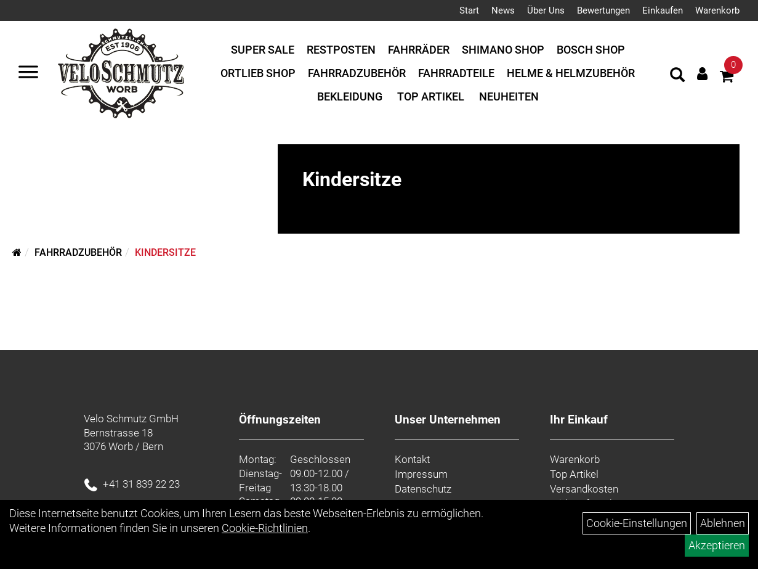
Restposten (341, 49)
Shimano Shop (503, 49)
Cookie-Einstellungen (636, 523)
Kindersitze (165, 252)
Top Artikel (430, 96)
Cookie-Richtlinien (265, 528)
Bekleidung (349, 96)
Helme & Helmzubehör (571, 73)
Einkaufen (662, 10)
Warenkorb (717, 10)
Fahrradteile (456, 73)
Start (469, 10)
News (503, 10)
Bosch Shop (591, 49)
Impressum (421, 474)
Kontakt (412, 459)
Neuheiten (509, 96)
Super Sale (262, 49)
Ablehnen (722, 523)
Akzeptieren (716, 545)
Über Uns (546, 10)
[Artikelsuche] (677, 76)
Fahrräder (419, 49)
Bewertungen (603, 10)
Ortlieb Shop (258, 73)
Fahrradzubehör (357, 73)
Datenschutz (423, 489)
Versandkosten (584, 489)
